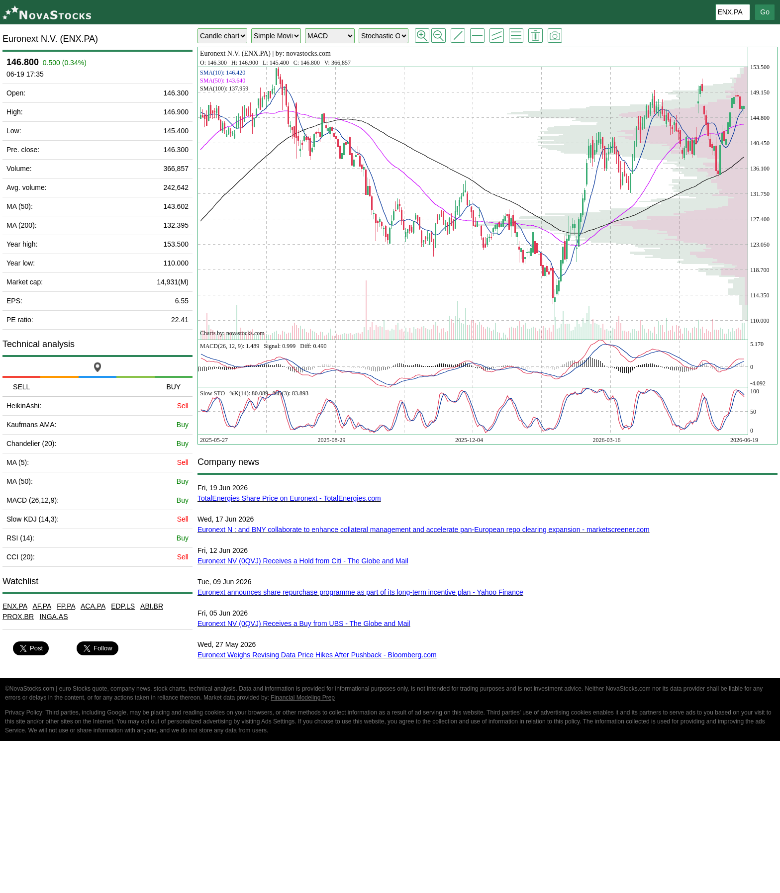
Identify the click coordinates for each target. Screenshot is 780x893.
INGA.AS (54, 617)
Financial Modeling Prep (303, 697)
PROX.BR (18, 617)
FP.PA (66, 606)
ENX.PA (14, 606)
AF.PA (41, 606)
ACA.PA (93, 606)
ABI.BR (151, 606)
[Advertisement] (390, 818)
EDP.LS (123, 606)
